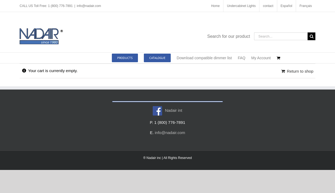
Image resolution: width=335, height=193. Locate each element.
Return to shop (300, 71)
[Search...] (281, 36)
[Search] (311, 36)
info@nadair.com (89, 6)
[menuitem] (286, 6)
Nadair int (167, 110)
